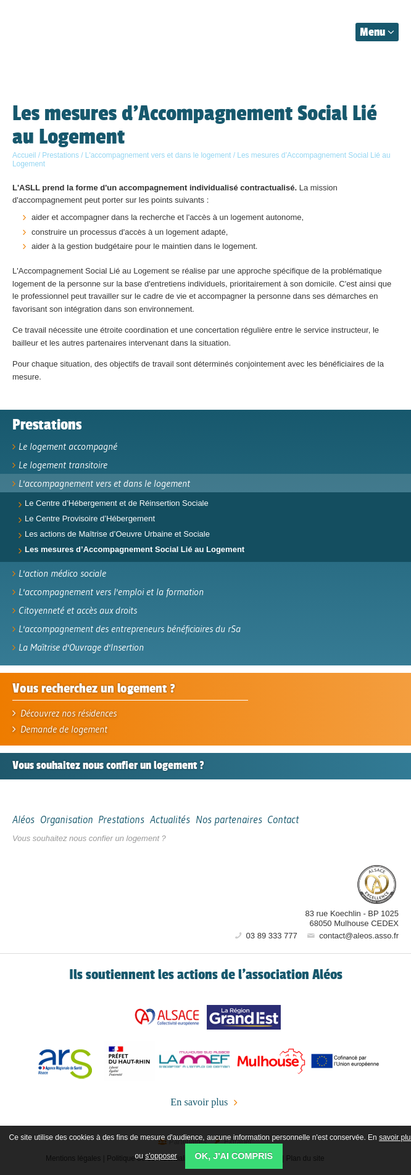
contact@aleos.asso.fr (352, 935)
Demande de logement (59, 729)
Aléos (303, 883)
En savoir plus (205, 1102)
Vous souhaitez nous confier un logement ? (89, 838)
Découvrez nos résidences (64, 713)
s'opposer (161, 1156)
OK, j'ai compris (234, 1156)
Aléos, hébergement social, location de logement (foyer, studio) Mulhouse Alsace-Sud (69, 30)
